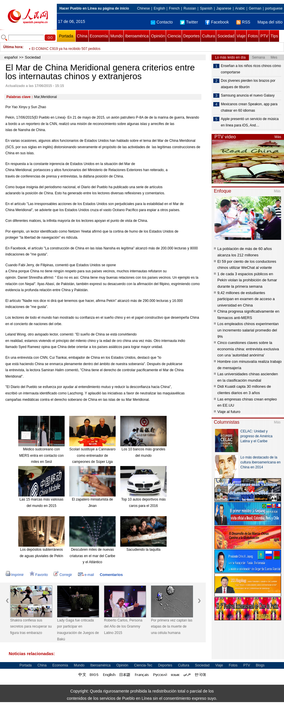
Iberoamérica (137, 36)
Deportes (191, 36)
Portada (66, 36)
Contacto (162, 22)
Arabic (240, 8)
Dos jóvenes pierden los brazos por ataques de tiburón (248, 84)
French (174, 8)
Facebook (217, 22)
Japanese (223, 8)
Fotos (253, 36)
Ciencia (174, 36)
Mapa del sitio (270, 22)
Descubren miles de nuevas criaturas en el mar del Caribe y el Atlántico (92, 556)
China (82, 36)
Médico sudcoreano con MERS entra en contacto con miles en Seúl (41, 455)
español (11, 57)
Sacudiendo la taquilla (143, 550)
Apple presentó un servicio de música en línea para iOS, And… (249, 122)
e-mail (86, 575)
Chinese (143, 8)
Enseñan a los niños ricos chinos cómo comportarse (251, 69)
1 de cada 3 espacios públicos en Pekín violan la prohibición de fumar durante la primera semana (247, 280)
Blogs (260, 665)
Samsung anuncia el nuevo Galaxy (247, 95)
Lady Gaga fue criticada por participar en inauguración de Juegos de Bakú (78, 629)
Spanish (206, 8)
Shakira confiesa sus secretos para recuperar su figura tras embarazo (31, 626)
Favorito (39, 575)
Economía (99, 36)
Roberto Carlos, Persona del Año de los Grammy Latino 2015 (123, 626)
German (255, 8)
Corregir (63, 575)
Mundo (116, 36)
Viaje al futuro (228, 411)
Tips (274, 36)
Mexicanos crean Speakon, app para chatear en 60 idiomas (249, 107)
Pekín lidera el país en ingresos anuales (62, 47)
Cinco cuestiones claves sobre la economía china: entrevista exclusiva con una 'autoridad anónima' (248, 348)
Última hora (12, 47)
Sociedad (225, 36)
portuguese (274, 8)
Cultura (208, 36)
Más (277, 137)
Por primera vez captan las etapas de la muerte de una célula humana (171, 626)
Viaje (240, 36)
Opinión (158, 36)
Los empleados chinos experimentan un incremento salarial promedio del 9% (248, 330)
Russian (189, 8)
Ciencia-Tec (143, 665)
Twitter (189, 22)
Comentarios (111, 574)
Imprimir (15, 575)
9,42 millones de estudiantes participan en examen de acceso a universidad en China (246, 299)
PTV (264, 36)
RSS (243, 22)
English (159, 8)
